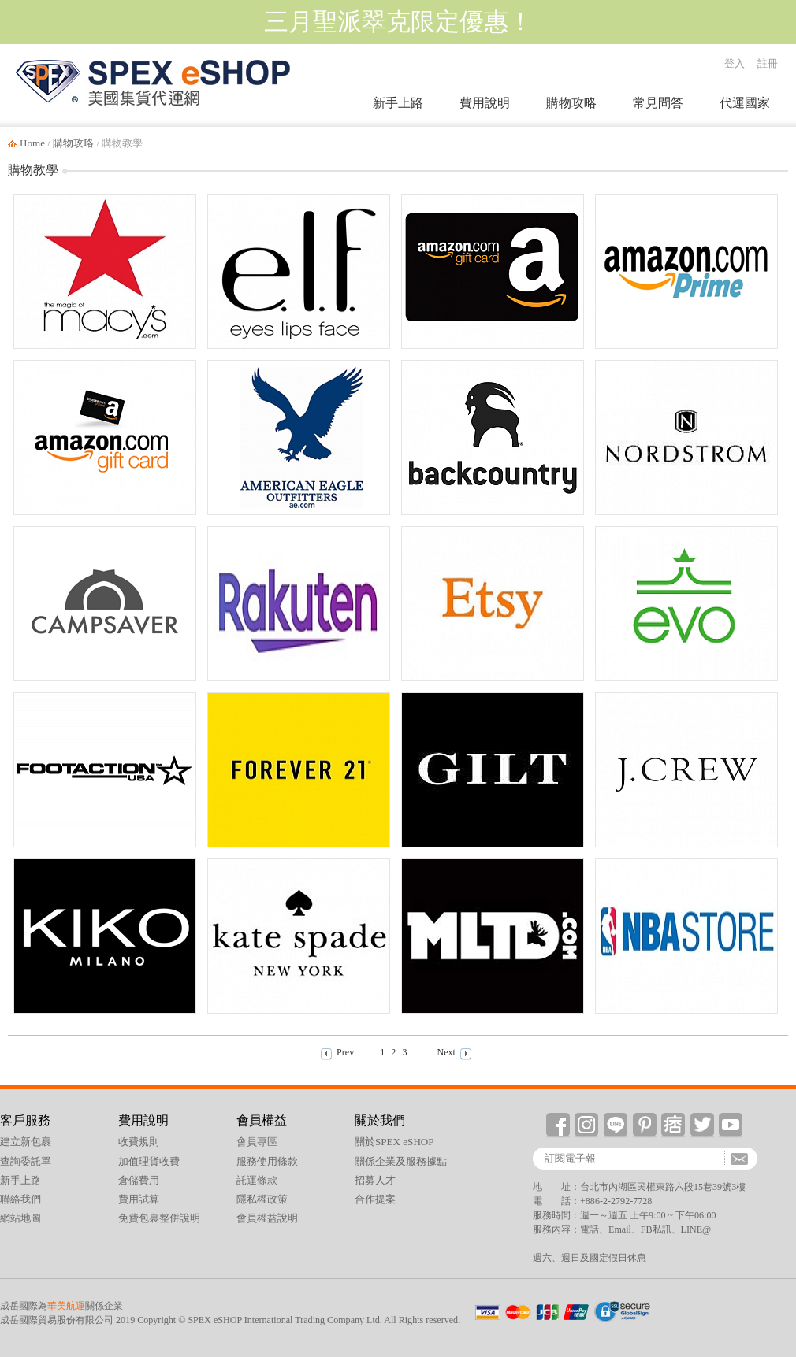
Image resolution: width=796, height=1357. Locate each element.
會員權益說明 (267, 1218)
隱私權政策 (262, 1199)
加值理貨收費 (149, 1161)
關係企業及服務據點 (401, 1161)
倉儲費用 (138, 1180)
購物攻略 (571, 102)
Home (32, 143)
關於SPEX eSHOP (394, 1142)
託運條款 (256, 1180)
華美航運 (66, 1305)
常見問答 (658, 102)
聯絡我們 (20, 1199)
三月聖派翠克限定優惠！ (398, 21)
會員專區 (256, 1142)
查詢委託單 (25, 1161)
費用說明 (484, 102)
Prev (345, 1052)
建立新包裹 (25, 1142)
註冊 (767, 63)
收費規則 (138, 1142)
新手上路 (398, 102)
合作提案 (375, 1199)
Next (446, 1052)
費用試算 (138, 1199)
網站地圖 (20, 1218)
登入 (734, 63)
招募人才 (375, 1180)
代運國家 (745, 102)
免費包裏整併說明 (159, 1218)
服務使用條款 (267, 1161)
